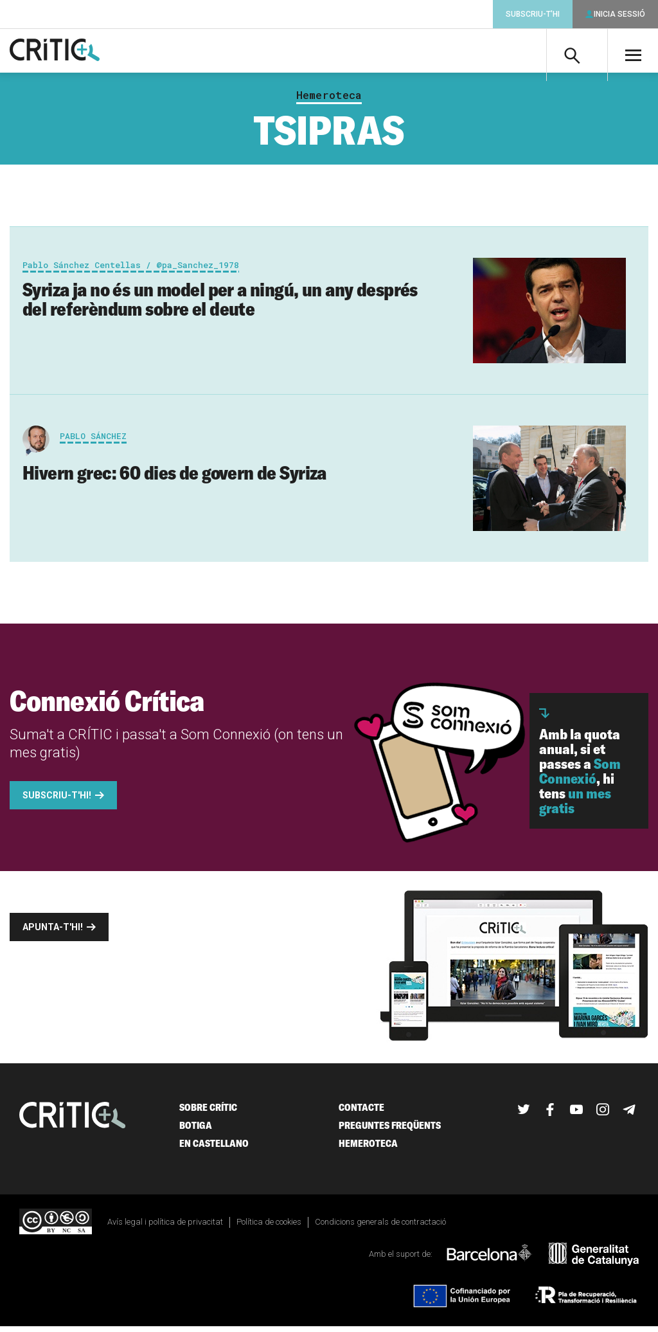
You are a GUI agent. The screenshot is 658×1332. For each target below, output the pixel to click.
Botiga (195, 1130)
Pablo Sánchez (93, 441)
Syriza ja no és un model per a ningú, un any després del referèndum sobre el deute (220, 304)
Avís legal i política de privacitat (165, 1227)
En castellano (214, 1148)
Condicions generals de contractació (380, 1227)
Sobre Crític (208, 1112)
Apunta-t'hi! (52, 932)
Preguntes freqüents (390, 1130)
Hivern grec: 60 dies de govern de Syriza (174, 477)
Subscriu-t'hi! (56, 800)
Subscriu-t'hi (533, 14)
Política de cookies (268, 1227)
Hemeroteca (329, 100)
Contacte (361, 1112)
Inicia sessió (619, 14)
